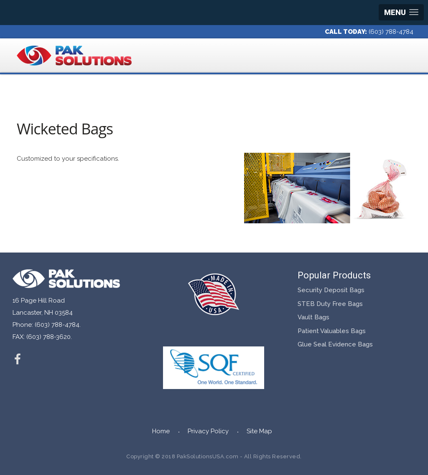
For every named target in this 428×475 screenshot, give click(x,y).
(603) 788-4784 (391, 31)
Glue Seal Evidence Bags (335, 344)
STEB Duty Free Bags (330, 304)
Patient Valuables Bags (332, 331)
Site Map (259, 431)
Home (161, 431)
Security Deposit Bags (331, 290)
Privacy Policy (208, 431)
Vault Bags (313, 317)
